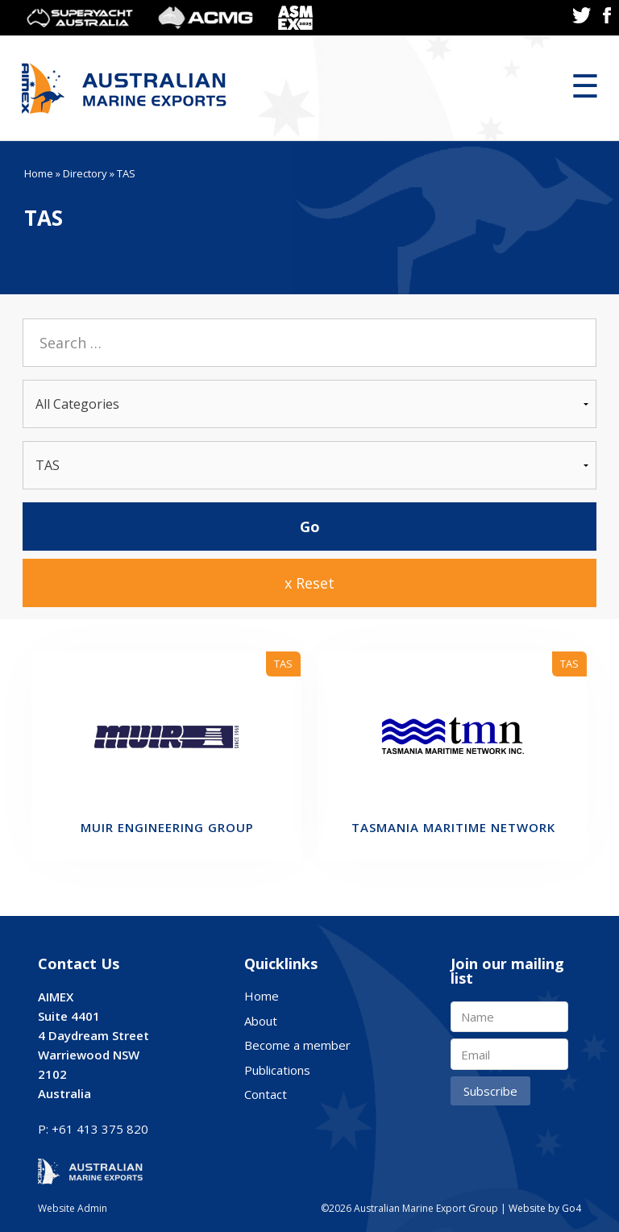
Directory (85, 173)
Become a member (297, 1045)
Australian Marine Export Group (124, 88)
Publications (277, 1070)
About (260, 1021)
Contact (265, 1094)
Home (38, 173)
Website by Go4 (545, 1208)
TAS (283, 663)
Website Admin (72, 1208)
